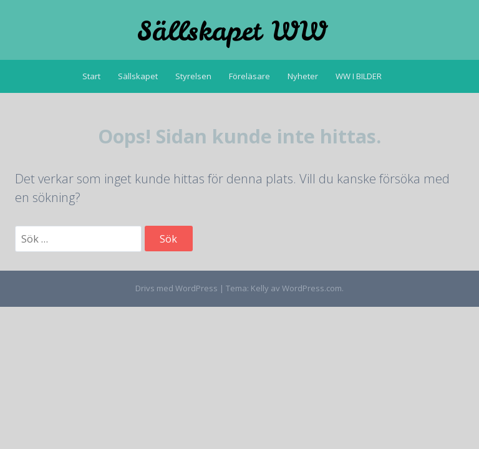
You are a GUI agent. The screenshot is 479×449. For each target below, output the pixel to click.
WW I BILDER (359, 76)
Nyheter (303, 76)
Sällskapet (138, 76)
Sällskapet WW (232, 31)
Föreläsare (249, 76)
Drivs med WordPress (176, 288)
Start (91, 76)
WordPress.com (312, 288)
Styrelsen (193, 76)
